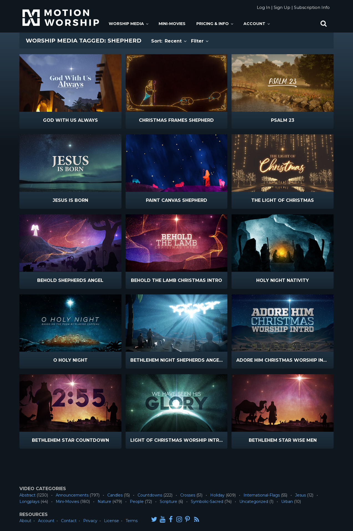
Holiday (217, 495)
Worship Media (129, 23)
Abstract (27, 495)
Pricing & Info (215, 23)
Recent (176, 41)
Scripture (168, 501)
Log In (263, 7)
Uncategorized (253, 501)
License (111, 520)
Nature (104, 501)
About (25, 520)
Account (257, 23)
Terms (132, 520)
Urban (287, 501)
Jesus (300, 495)
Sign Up (282, 7)
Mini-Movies (172, 23)
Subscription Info (312, 7)
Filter (200, 41)
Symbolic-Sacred (207, 501)
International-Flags (261, 495)
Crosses (187, 495)
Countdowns (150, 495)
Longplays (29, 501)
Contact (69, 520)
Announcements (72, 495)
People (137, 501)
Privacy (90, 520)
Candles (115, 495)
